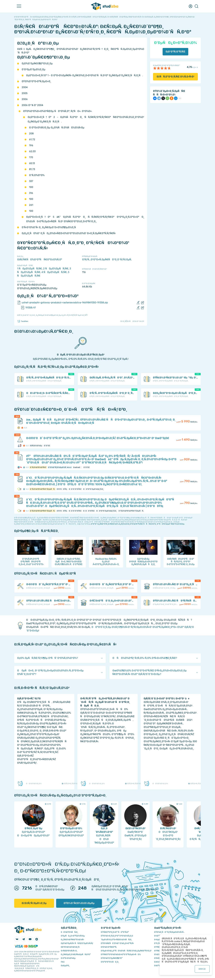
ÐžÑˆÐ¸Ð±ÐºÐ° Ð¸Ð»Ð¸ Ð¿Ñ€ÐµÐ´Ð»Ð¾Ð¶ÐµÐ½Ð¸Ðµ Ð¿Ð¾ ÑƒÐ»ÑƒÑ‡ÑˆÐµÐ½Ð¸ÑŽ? (52, 315)
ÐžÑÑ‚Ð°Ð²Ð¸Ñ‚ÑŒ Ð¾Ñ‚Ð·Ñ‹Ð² (175, 76)
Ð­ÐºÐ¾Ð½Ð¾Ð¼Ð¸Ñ (71, 947)
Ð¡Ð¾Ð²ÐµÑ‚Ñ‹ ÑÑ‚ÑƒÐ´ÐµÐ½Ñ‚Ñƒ (77, 943)
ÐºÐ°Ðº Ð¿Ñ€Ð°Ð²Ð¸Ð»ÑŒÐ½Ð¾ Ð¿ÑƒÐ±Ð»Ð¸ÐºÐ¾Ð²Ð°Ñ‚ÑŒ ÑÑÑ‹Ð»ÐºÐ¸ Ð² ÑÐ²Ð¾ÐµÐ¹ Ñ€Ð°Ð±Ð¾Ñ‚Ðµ (137, 524)
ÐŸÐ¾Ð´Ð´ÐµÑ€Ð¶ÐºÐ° (112, 958)
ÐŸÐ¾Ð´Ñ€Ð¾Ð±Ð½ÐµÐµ (79, 903)
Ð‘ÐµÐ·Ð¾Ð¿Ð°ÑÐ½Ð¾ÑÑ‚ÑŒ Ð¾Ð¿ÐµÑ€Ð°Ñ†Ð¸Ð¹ (126, 951)
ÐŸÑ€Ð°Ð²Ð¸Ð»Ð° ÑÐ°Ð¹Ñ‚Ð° (115, 932)
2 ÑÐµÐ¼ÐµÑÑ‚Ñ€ (55, 268)
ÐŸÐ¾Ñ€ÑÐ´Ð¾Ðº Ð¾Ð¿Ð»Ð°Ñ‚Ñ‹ (117, 943)
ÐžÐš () (202, 969)
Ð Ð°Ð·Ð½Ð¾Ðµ (68, 958)
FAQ (62, 962)
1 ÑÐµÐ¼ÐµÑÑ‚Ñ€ (29, 268)
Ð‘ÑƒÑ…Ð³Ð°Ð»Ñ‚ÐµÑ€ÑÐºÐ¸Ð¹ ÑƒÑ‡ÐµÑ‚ (107, 259)
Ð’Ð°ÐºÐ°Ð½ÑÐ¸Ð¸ (110, 962)
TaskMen (22, 321)
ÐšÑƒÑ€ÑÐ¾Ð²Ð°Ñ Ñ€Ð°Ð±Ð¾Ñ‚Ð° (39, 259)
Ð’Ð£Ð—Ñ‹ (159, 958)
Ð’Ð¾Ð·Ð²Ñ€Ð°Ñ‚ (109, 947)
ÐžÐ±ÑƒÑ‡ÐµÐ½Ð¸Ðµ (34, 903)
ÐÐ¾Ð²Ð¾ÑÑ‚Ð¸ (69, 932)
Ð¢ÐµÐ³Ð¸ (65, 965)
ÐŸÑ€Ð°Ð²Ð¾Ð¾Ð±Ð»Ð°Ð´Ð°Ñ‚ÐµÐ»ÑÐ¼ (121, 954)
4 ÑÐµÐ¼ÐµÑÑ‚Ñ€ (54, 272)
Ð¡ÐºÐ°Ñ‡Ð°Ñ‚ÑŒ (175, 51)
